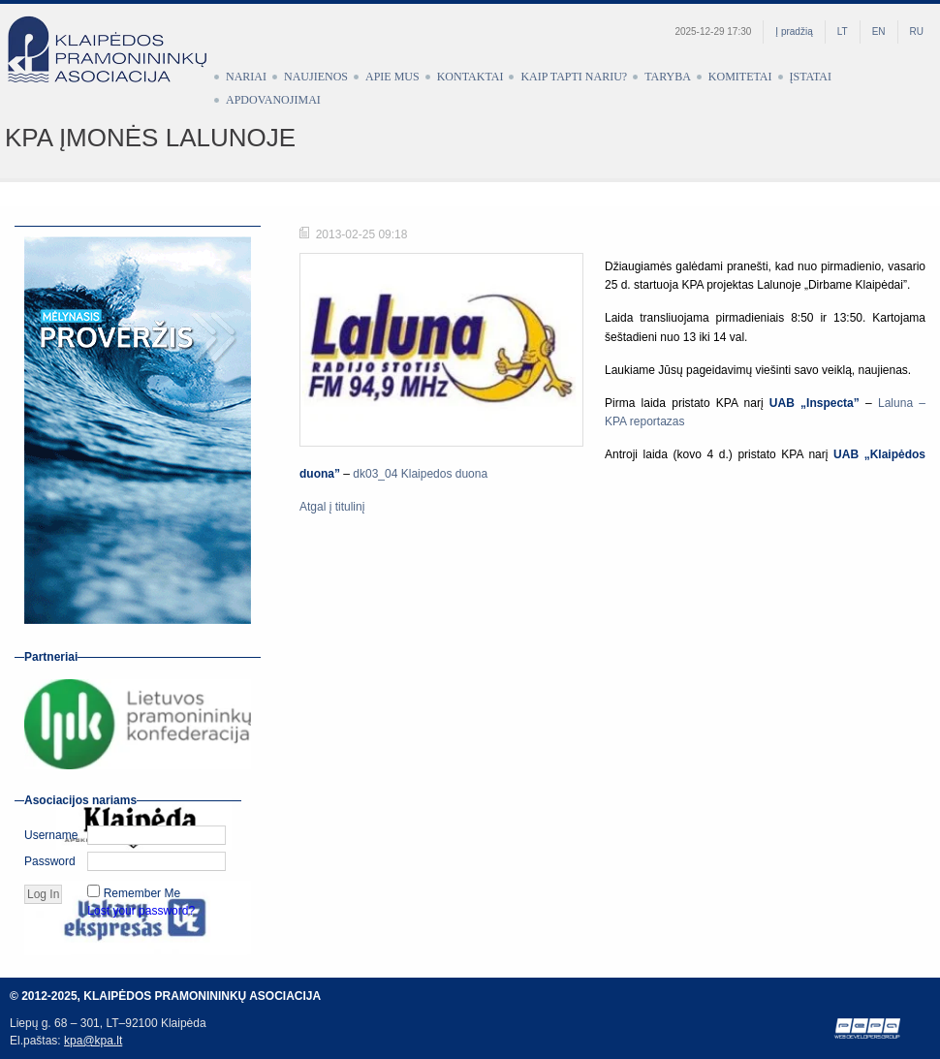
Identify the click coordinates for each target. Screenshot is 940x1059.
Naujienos (316, 76)
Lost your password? (141, 911)
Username (51, 835)
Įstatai (810, 76)
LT (842, 31)
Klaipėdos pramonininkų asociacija (116, 64)
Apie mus (392, 76)
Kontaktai (470, 76)
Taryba (667, 76)
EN (879, 31)
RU (917, 31)
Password (50, 861)
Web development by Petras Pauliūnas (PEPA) (868, 1028)
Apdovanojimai (273, 100)
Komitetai (740, 76)
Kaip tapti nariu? (573, 76)
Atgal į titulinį (331, 507)
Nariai (246, 76)
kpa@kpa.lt (93, 1040)
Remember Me (142, 893)
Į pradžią (793, 31)
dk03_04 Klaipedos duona (420, 474)
